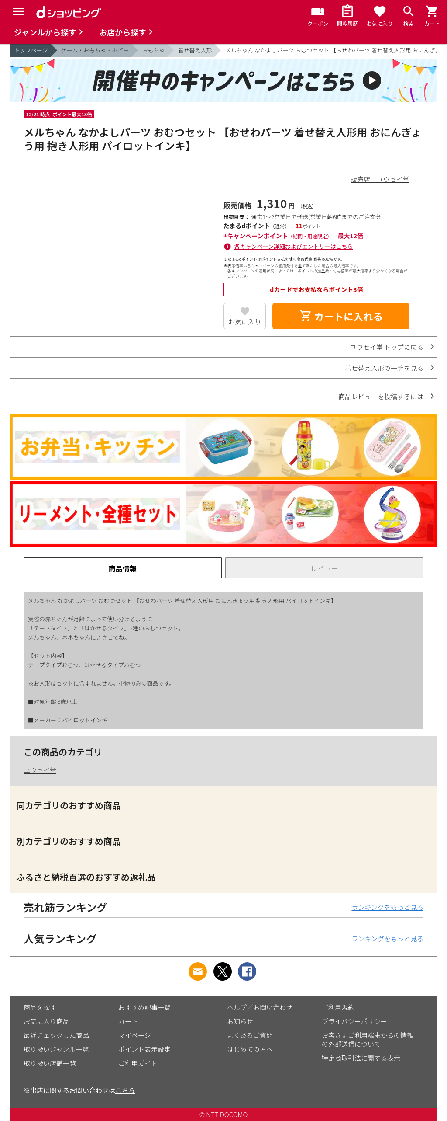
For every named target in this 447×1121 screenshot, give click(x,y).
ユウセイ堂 (40, 770)
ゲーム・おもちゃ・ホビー (95, 50)
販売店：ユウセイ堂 (380, 179)
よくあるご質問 (250, 1035)
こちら (125, 1090)
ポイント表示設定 (144, 1049)
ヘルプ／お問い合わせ (259, 1007)
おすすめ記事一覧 (144, 1007)
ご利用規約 (338, 1007)
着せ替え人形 (195, 50)
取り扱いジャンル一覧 (56, 1049)
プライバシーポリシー (354, 1021)
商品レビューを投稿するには (380, 396)
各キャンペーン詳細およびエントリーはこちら (293, 246)
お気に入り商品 (46, 1021)
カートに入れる (341, 316)
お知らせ (240, 1021)
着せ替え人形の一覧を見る (384, 368)
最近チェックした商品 (56, 1035)
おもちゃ (153, 50)
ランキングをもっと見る (387, 907)
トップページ (31, 50)
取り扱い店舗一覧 (50, 1063)
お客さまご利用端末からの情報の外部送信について (367, 1039)
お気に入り (244, 321)
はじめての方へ (250, 1049)
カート (128, 1021)
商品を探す (40, 1007)
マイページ (134, 1035)
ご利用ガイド (138, 1063)
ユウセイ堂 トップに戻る (386, 347)
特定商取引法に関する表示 (361, 1057)
